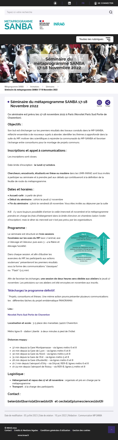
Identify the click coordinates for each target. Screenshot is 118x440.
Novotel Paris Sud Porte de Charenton (29, 314)
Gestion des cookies (81, 430)
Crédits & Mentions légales (26, 430)
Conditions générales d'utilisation (55, 430)
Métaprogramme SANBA (14, 87)
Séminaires (50, 87)
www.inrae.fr (23, 435)
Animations (34, 87)
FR (83, 3)
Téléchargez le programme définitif (31, 290)
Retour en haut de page (113, 431)
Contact (8, 430)
